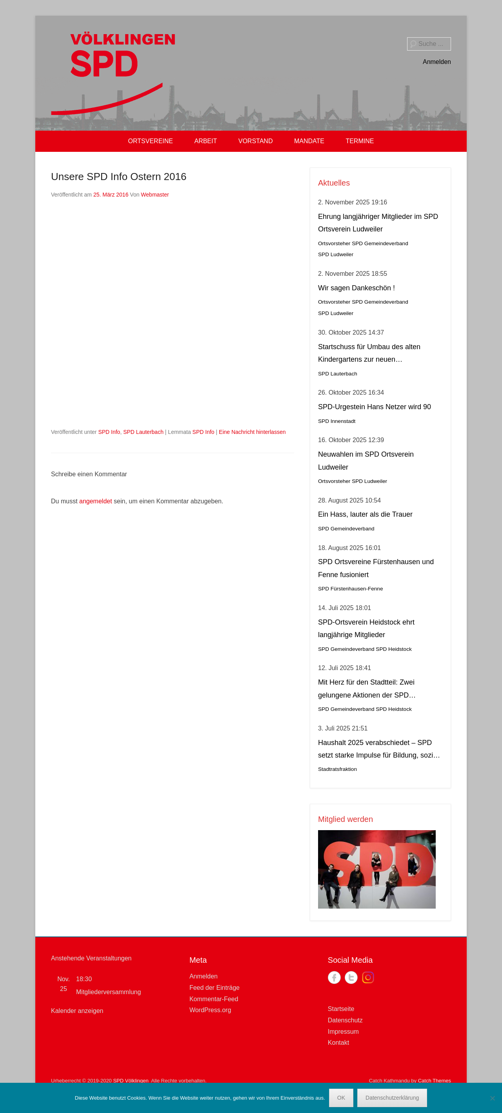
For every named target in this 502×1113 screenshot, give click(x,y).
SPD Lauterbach (143, 432)
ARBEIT (205, 141)
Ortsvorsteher (334, 243)
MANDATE (309, 141)
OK (341, 1098)
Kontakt (338, 1042)
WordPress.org (210, 1010)
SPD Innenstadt (336, 421)
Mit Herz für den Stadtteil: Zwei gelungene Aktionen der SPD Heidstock (366, 689)
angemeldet (95, 501)
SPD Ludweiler (335, 254)
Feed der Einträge (214, 987)
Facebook (334, 977)
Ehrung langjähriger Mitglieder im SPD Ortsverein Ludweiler (378, 223)
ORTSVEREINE (150, 141)
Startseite (341, 1009)
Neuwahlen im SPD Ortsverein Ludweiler (366, 460)
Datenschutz (345, 1020)
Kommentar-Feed (213, 999)
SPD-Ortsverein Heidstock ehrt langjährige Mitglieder (366, 628)
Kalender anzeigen (77, 1010)
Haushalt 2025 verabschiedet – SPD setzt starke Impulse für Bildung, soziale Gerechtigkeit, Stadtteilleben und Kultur (380, 750)
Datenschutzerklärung (392, 1098)
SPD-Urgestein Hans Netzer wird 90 (374, 407)
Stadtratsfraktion (337, 769)
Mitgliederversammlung (108, 992)
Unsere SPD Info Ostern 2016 (118, 176)
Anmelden (437, 61)
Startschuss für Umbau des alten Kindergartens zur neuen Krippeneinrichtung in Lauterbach (370, 354)
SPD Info (109, 432)
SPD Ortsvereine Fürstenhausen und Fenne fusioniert (376, 568)
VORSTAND (255, 141)
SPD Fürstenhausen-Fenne (350, 589)
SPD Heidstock (393, 649)
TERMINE (360, 141)
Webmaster (155, 194)
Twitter (351, 977)
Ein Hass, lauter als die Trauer (365, 514)
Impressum (343, 1031)
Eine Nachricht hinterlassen (252, 432)
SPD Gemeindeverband (380, 243)
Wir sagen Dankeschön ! (356, 288)
